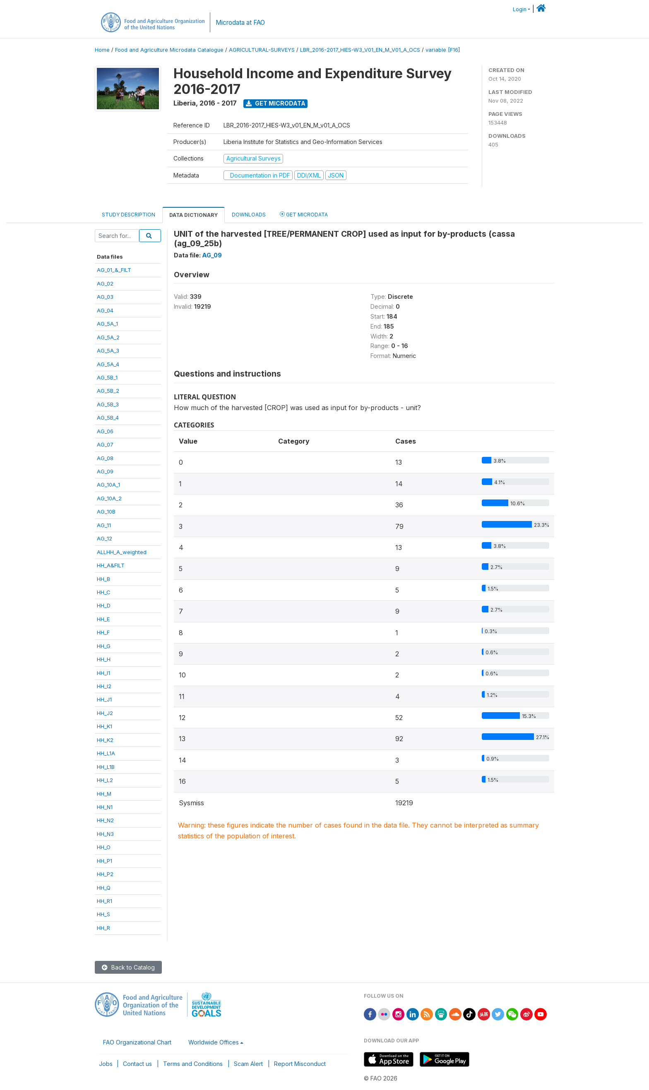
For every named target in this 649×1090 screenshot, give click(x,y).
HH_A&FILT (111, 565)
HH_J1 (104, 699)
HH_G (104, 646)
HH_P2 (105, 874)
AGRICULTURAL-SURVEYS (262, 50)
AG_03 (105, 296)
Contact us (137, 1063)
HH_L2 (105, 780)
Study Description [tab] (128, 214)
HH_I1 (103, 673)
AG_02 (105, 283)
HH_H (104, 659)
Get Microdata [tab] (304, 214)
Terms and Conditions (193, 1063)
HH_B (103, 579)
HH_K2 (105, 740)
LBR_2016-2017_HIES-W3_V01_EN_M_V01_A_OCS (360, 50)
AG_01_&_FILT (114, 269)
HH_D (104, 605)
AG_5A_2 (108, 337)
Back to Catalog (128, 967)
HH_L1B (106, 766)
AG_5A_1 (107, 323)
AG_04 (105, 310)
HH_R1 (104, 901)
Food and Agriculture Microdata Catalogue (169, 50)
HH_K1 (104, 726)
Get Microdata (275, 103)
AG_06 (105, 431)
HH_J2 (105, 713)
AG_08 (105, 458)
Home (102, 50)
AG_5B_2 (108, 390)
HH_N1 (105, 807)
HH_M (104, 793)
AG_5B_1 (107, 377)
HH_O (104, 847)
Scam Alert (248, 1063)
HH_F (103, 632)
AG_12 (104, 538)
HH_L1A (106, 753)
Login (519, 9)
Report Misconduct (300, 1063)
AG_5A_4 (108, 364)
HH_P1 (104, 860)
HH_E (103, 619)
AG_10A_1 (108, 484)
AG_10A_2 (109, 498)
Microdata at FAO (240, 22)
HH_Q (104, 887)
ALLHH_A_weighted (122, 552)
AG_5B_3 (108, 404)
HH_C (104, 592)
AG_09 (105, 471)
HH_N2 (105, 820)
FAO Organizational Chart (137, 1042)
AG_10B (106, 511)
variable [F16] (442, 50)
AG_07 (105, 444)
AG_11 (104, 525)
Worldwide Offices (213, 1042)
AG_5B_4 (108, 417)
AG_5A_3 (108, 350)
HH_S (103, 914)
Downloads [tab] (249, 214)
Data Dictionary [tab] (193, 215)
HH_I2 (104, 686)
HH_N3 (105, 834)
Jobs (106, 1063)
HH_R (103, 927)
